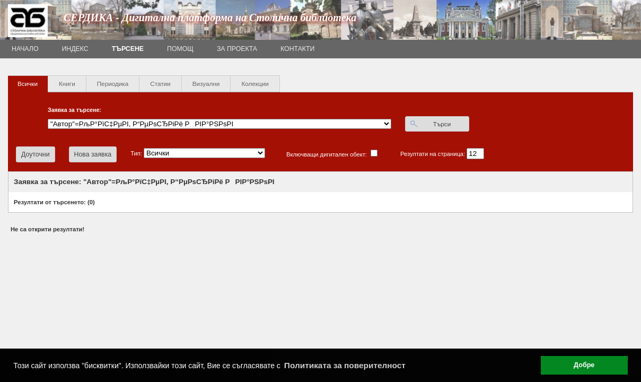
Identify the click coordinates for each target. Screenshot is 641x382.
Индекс (75, 49)
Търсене (128, 49)
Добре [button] (584, 365)
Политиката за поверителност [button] (345, 365)
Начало (25, 49)
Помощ (180, 49)
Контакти (297, 49)
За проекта (237, 49)
